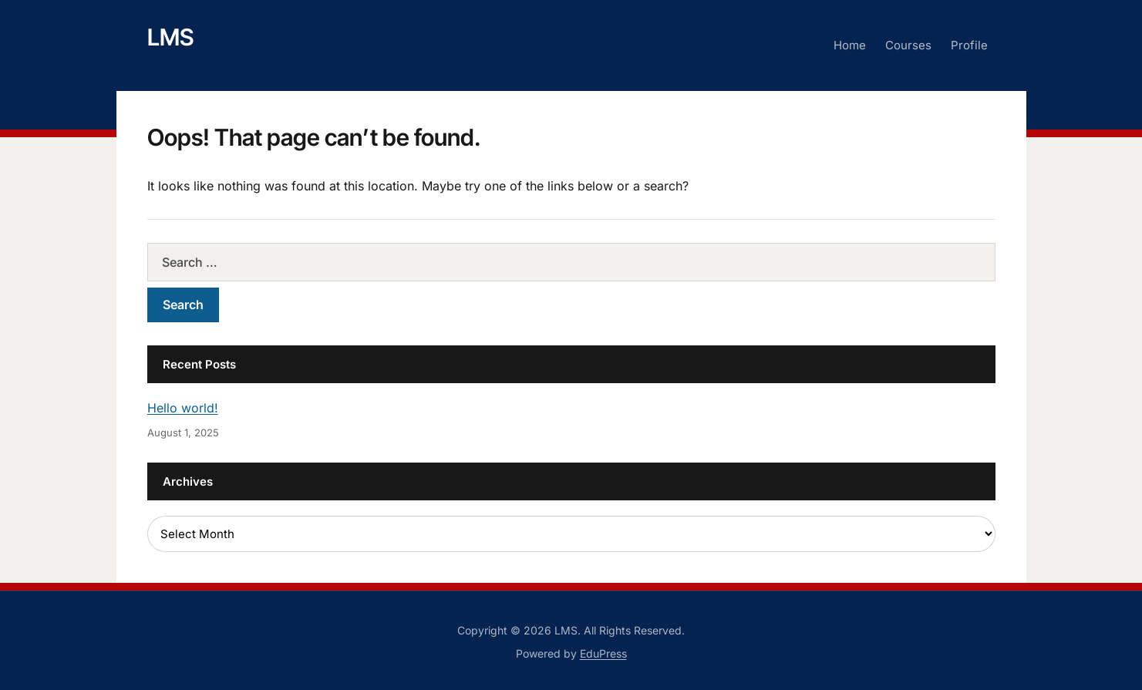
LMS (170, 37)
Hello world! (182, 408)
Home (850, 45)
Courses (908, 45)
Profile (969, 45)
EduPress (603, 653)
